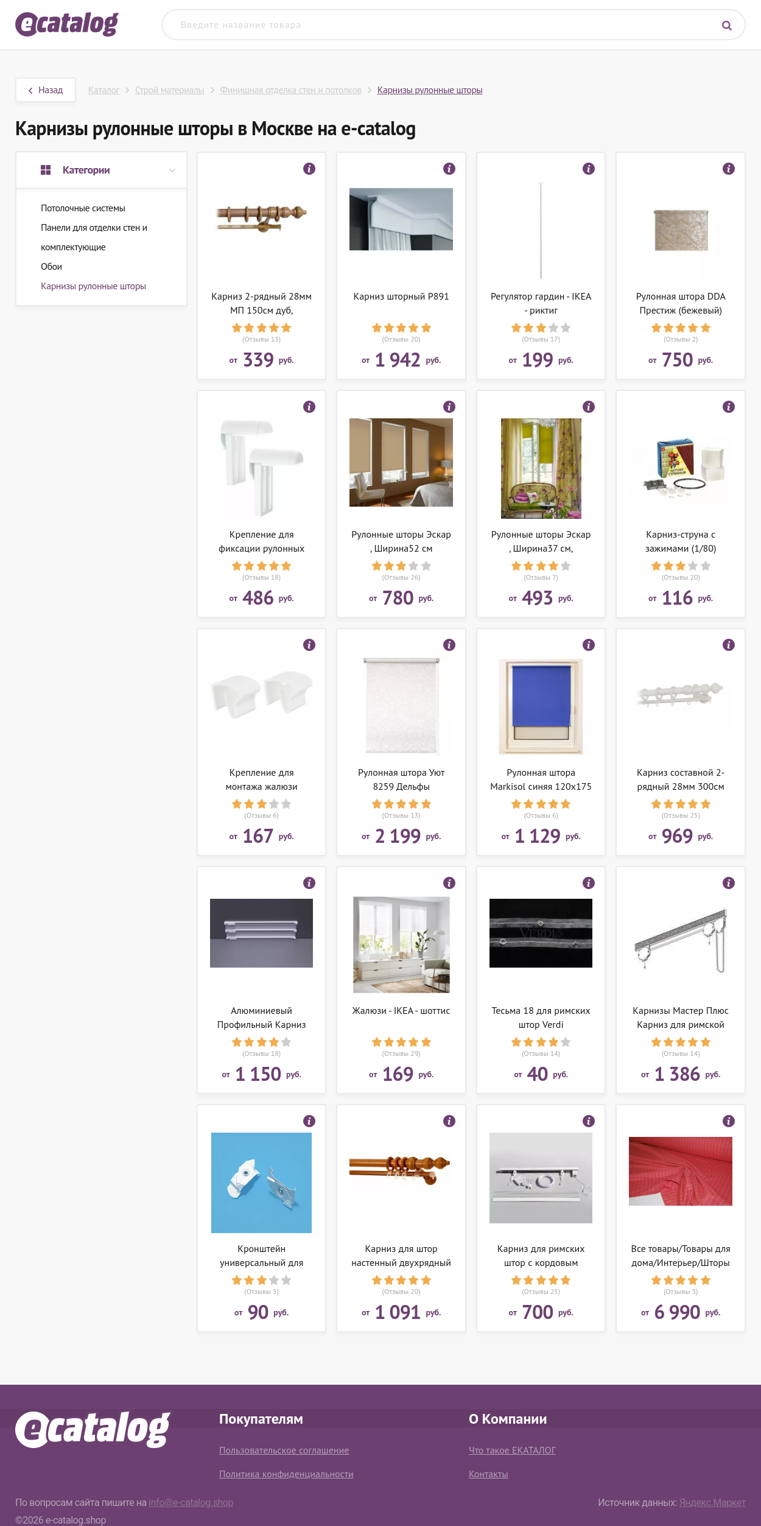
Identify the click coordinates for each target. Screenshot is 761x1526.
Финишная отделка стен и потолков (291, 89)
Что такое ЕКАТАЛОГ (512, 1450)
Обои (51, 266)
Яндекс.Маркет (712, 1502)
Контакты (488, 1474)
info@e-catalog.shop (191, 1502)
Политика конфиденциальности (286, 1474)
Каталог (103, 89)
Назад (46, 89)
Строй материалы (170, 89)
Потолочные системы (83, 208)
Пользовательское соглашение (284, 1450)
